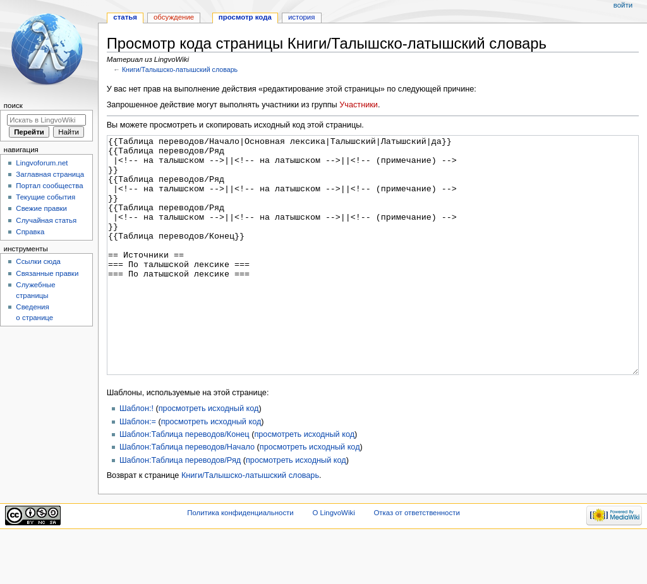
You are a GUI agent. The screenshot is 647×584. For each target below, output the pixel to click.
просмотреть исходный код (209, 455)
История (301, 17)
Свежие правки (41, 208)
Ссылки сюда (38, 261)
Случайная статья (46, 220)
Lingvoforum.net (42, 163)
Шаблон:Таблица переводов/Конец (184, 481)
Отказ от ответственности (416, 560)
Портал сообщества (49, 185)
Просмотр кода (245, 17)
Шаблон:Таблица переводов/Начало (187, 494)
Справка (30, 231)
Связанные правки (47, 273)
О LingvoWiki (333, 560)
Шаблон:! (136, 455)
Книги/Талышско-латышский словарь (180, 69)
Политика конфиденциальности (240, 560)
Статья (125, 17)
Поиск (13, 105)
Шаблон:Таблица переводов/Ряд (180, 507)
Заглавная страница (50, 174)
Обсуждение (174, 17)
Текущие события (45, 197)
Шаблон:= (137, 469)
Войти (623, 5)
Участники (358, 104)
